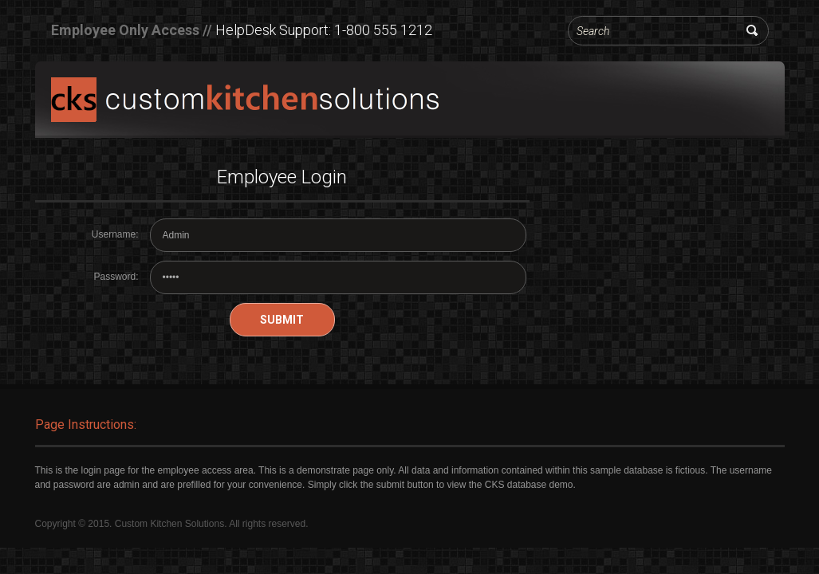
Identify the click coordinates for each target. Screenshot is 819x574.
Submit (282, 319)
